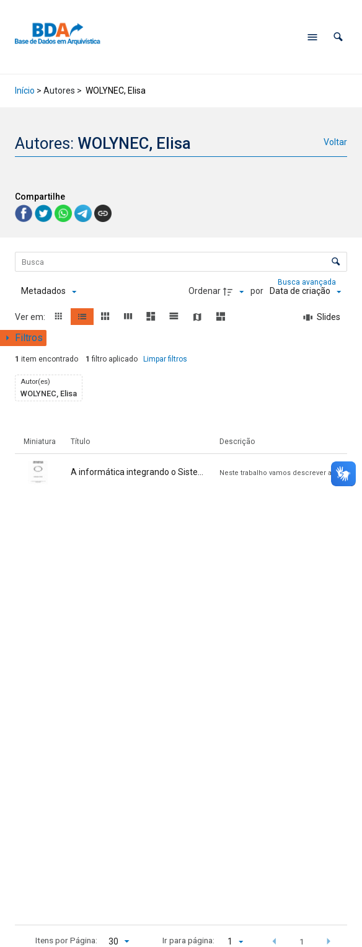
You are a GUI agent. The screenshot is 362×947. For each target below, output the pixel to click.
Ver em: (31, 317)
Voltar (335, 142)
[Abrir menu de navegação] (312, 37)
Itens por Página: (66, 940)
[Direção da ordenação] (235, 291)
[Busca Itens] (181, 262)
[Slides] (321, 317)
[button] (338, 37)
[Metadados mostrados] (48, 291)
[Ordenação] (305, 291)
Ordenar (204, 291)
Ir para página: (188, 940)
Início (25, 91)
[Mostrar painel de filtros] (23, 338)
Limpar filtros (165, 359)
